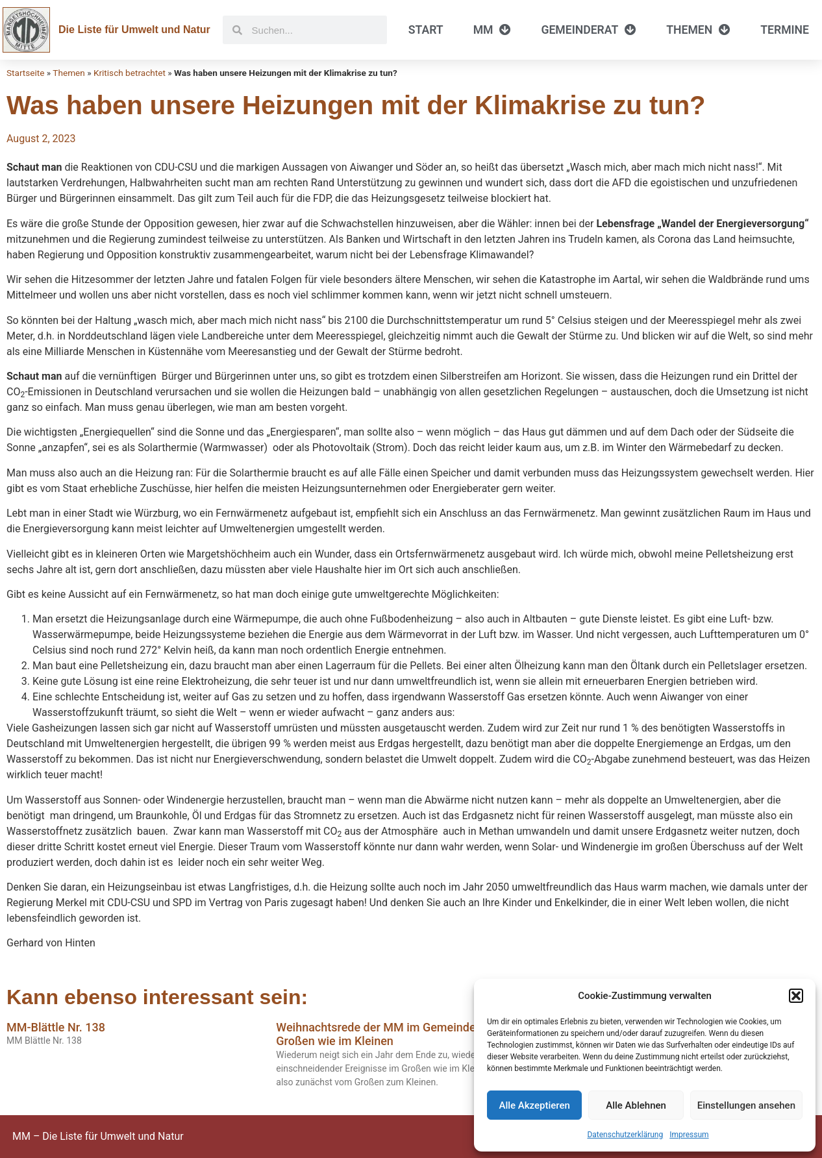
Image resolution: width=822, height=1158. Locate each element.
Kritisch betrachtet (129, 73)
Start (425, 29)
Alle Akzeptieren (534, 1105)
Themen (698, 30)
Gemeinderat (588, 30)
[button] (796, 995)
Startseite (25, 73)
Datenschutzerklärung (625, 1134)
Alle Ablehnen (636, 1105)
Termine (784, 29)
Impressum (688, 1134)
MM (492, 30)
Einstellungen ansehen (746, 1105)
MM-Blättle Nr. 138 (55, 1027)
